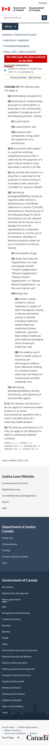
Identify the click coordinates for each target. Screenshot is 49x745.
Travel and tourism (11, 619)
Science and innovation (13, 693)
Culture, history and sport (14, 662)
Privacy (33, 733)
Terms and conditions (15, 733)
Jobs (4, 606)
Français (43, 2)
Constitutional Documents (15, 483)
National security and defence (16, 656)
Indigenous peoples (12, 700)
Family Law (7, 537)
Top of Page (11, 737)
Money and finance (11, 687)
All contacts (7, 587)
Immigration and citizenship (16, 613)
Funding (6, 550)
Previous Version (18, 77)
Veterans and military (12, 706)
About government (11, 599)
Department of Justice (26, 34)
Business (6, 625)
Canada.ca (7, 34)
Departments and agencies (15, 593)
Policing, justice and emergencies (18, 669)
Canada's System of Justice (15, 556)
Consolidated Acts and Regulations (19, 495)
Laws (4, 562)
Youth (5, 712)
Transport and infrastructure (16, 675)
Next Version (34, 77)
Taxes (4, 644)
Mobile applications (28, 727)
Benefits (6, 631)
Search (5, 501)
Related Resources (11, 489)
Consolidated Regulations (17, 45)
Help (4, 508)
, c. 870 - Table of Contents (20, 51)
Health (5, 637)
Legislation (23, 40)
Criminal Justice (9, 544)
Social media (8, 727)
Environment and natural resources (19, 650)
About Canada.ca (12, 730)
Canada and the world (13, 681)
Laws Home (10, 40)
